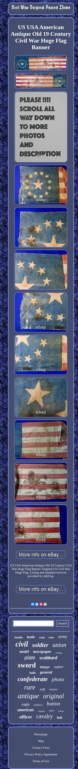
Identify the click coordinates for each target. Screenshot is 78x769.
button (53, 703)
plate (30, 657)
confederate (32, 678)
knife (33, 672)
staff (42, 689)
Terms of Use (40, 761)
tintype (45, 667)
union (59, 645)
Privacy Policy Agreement (41, 754)
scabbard (48, 657)
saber (59, 667)
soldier (40, 645)
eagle (26, 704)
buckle (19, 637)
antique (28, 696)
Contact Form (41, 747)
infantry (53, 689)
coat (42, 637)
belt (59, 717)
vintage (59, 652)
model (24, 651)
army (62, 636)
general (46, 672)
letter (51, 637)
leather (61, 711)
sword (27, 665)
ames (51, 710)
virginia (41, 711)
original (53, 696)
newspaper (42, 651)
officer (25, 716)
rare (29, 687)
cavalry (44, 716)
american (25, 709)
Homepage (41, 734)
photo (58, 679)
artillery (38, 704)
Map (41, 741)
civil (21, 644)
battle (31, 637)
